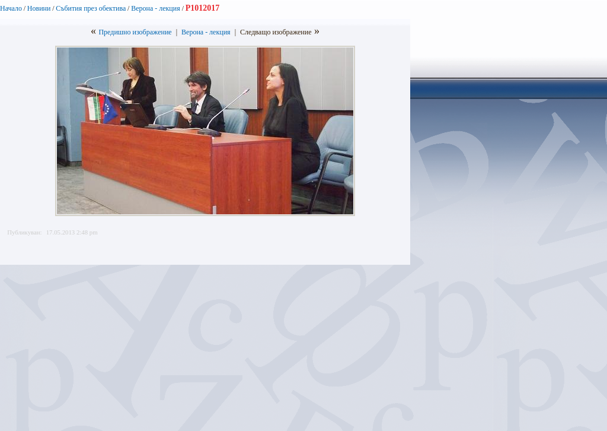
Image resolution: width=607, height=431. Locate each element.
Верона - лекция (156, 8)
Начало (11, 8)
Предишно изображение (134, 32)
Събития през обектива (91, 8)
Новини (39, 8)
